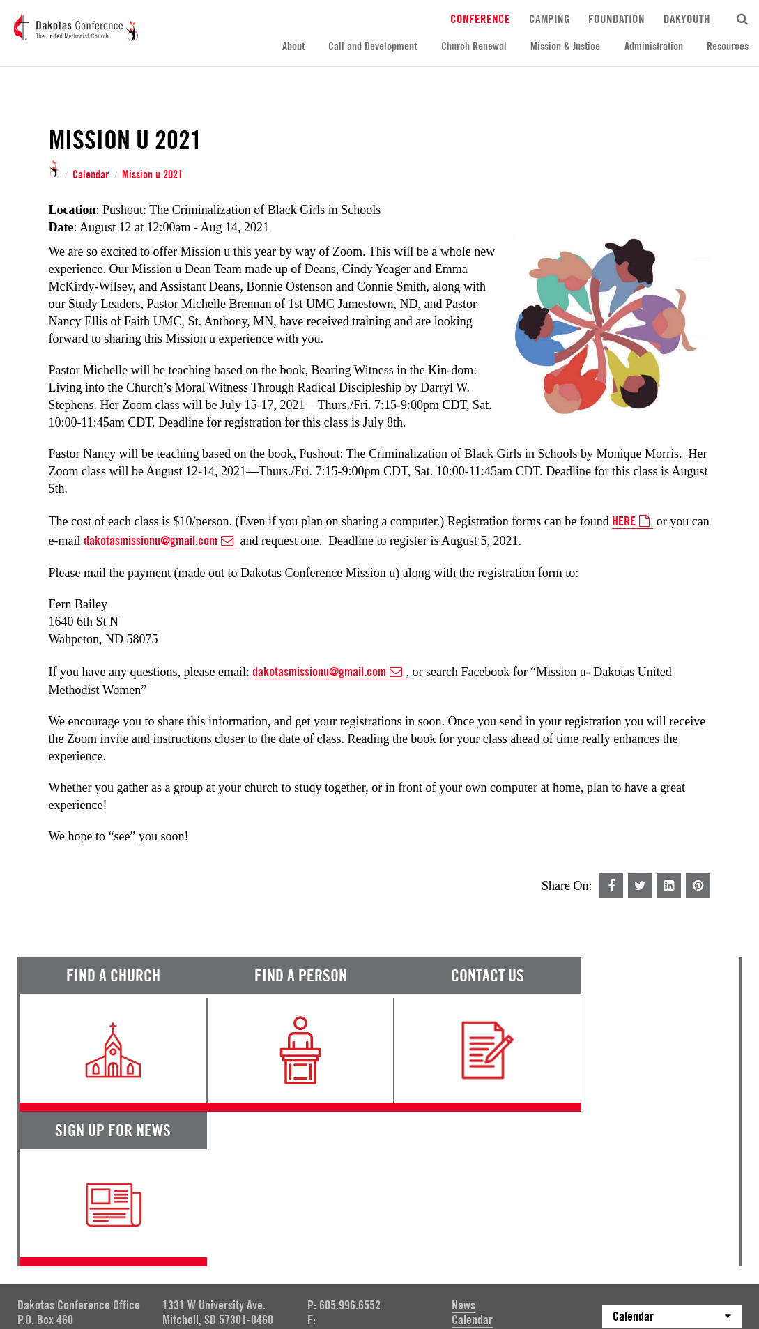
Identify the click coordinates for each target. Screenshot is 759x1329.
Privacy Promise (140, 1229)
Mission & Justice (565, 46)
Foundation (616, 18)
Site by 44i (722, 1266)
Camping (549, 18)
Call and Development (372, 46)
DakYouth (687, 18)
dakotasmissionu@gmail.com (160, 540)
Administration (653, 46)
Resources (728, 46)
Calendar (90, 174)
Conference (480, 18)
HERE (632, 521)
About (293, 46)
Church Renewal (474, 46)
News (463, 1151)
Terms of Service (55, 1229)
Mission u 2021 (152, 174)
